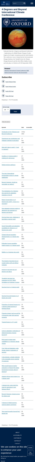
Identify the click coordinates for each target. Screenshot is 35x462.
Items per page (6, 107)
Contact (17, 443)
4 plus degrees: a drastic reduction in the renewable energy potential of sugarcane (11, 359)
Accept (30, 447)
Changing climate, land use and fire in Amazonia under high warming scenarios (11, 315)
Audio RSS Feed (9, 91)
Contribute (17, 438)
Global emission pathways (8, 164)
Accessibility (17, 435)
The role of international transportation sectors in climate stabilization (10, 175)
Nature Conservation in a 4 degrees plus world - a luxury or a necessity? (10, 201)
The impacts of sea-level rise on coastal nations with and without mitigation (10, 263)
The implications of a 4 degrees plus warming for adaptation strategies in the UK (10, 193)
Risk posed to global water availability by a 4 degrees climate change (10, 341)
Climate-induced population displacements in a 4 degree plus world (10, 236)
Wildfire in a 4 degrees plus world (10, 252)
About (17, 432)
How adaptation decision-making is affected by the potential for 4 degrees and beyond (11, 210)
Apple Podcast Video (11, 81)
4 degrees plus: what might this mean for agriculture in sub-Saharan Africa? (10, 387)
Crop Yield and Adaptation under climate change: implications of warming (10, 350)
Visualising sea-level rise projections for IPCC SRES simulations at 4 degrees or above (10, 280)
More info (3, 461)
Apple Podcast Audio (11, 86)
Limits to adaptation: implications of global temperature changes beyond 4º (11, 332)
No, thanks (31, 453)
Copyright (17, 441)
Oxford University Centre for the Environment (15, 72)
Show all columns (6, 121)
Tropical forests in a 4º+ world (9, 322)
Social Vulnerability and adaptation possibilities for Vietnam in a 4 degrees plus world (11, 228)
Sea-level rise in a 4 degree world (10, 287)
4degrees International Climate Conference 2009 (16, 70)
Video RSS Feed (9, 96)
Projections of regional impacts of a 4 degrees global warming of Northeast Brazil (11, 306)
